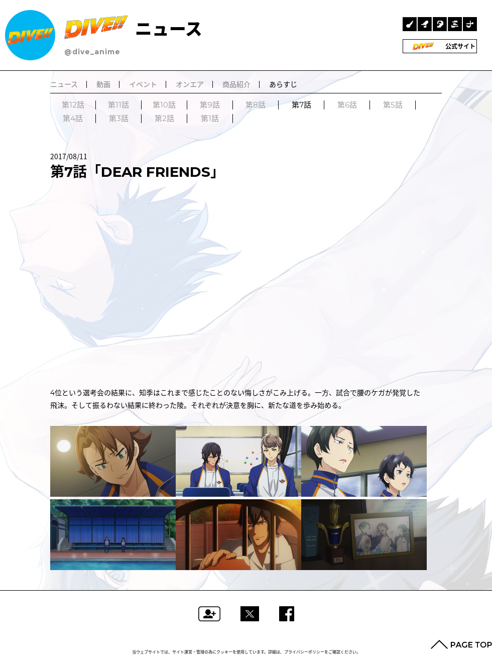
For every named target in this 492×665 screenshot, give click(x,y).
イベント (143, 84)
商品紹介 (236, 84)
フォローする (209, 613)
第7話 (301, 104)
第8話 (255, 104)
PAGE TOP (461, 644)
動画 (103, 84)
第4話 (73, 118)
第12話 (73, 104)
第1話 (210, 118)
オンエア (190, 84)
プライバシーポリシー (304, 651)
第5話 (393, 104)
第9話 (210, 104)
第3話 (119, 118)
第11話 (118, 104)
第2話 (164, 118)
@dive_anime (92, 51)
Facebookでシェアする (286, 613)
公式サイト (440, 46)
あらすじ (283, 84)
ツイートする (249, 613)
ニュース (133, 29)
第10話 (164, 104)
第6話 (347, 104)
